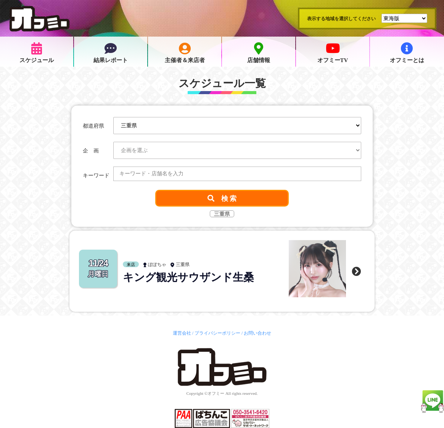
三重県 (183, 264)
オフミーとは (407, 52)
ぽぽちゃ (157, 264)
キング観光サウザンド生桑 (188, 277)
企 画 (91, 151)
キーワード (96, 175)
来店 (131, 264)
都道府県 (93, 126)
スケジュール (36, 52)
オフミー (216, 393)
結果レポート (110, 52)
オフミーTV (332, 52)
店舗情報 (258, 52)
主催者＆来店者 (185, 52)
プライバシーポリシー (217, 333)
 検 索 (222, 198)
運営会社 (182, 333)
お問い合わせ (257, 333)
